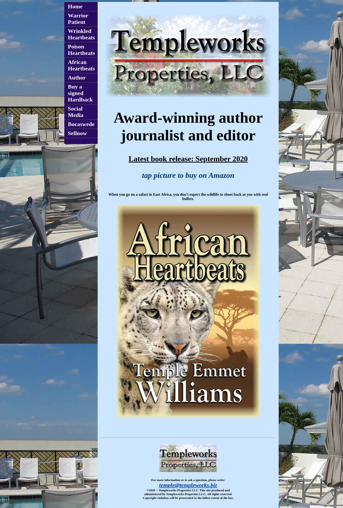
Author (77, 77)
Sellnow (77, 133)
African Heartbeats (81, 65)
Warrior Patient (78, 18)
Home (75, 6)
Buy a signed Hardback (80, 93)
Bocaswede (81, 124)
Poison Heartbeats (81, 49)
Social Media (75, 112)
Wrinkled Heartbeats (81, 34)
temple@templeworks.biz (188, 485)
